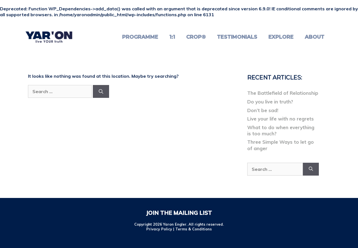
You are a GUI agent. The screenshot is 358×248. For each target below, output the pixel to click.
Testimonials (237, 37)
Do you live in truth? (270, 102)
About (314, 37)
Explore (281, 37)
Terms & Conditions (193, 229)
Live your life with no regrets (280, 119)
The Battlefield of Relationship (282, 93)
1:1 (172, 37)
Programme (140, 37)
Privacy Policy (159, 229)
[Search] (101, 91)
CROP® (196, 37)
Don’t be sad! (262, 110)
